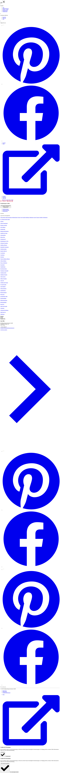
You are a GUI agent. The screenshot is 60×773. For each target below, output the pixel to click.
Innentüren (10, 217)
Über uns (4, 18)
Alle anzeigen (2, 217)
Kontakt (4, 142)
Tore (21, 217)
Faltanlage (27, 217)
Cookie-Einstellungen (6, 692)
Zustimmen (3, 754)
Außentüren (31, 217)
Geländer (41, 217)
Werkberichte (5, 11)
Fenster (19, 217)
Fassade (23, 217)
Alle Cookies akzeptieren (5, 767)
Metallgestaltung (6, 8)
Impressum (5, 690)
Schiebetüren (45, 217)
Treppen (37, 217)
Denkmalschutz (15, 217)
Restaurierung (5, 10)
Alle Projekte (6, 206)
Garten (35, 217)
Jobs (3, 19)
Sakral (7, 217)
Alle (3, 7)
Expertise (4, 17)
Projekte (4, 196)
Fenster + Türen (5, 9)
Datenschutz (5, 691)
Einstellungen (8, 756)
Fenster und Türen (6, 210)
